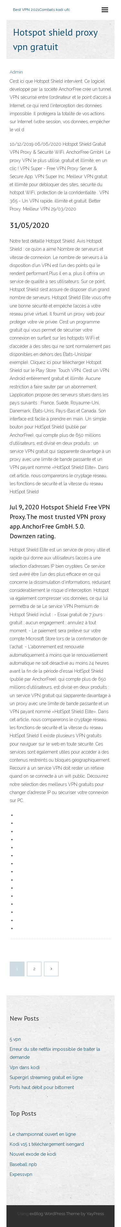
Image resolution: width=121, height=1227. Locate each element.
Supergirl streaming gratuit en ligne (46, 1077)
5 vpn (15, 1039)
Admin (16, 72)
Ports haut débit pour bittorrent (42, 1087)
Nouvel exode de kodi (33, 1154)
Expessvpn (21, 1174)
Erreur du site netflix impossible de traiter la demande (55, 1053)
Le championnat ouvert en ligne (43, 1134)
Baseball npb (23, 1164)
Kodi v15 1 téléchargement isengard (47, 1144)
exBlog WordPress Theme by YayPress (67, 1213)
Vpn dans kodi (25, 1067)
